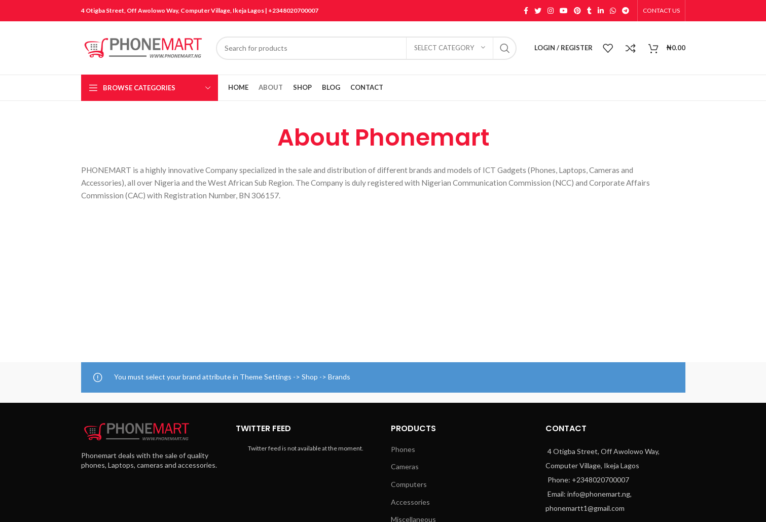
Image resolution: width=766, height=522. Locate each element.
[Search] (366, 48)
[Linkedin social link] (601, 10)
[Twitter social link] (537, 10)
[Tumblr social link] (589, 10)
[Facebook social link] (526, 10)
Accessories (410, 502)
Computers (409, 484)
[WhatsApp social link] (613, 10)
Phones (403, 449)
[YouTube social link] (564, 10)
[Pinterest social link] (577, 10)
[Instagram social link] (550, 10)
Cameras (405, 466)
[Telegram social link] (625, 10)
